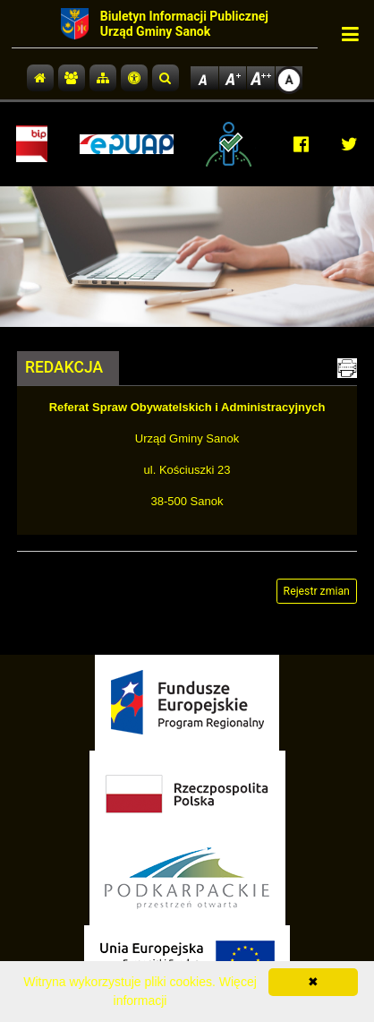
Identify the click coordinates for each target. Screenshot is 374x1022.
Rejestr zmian (317, 591)
